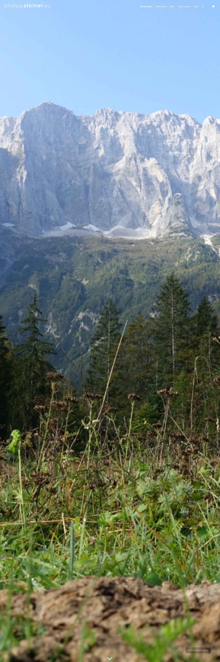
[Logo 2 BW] (27, 6)
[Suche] (202, 6)
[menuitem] (146, 6)
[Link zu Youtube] (213, 6)
